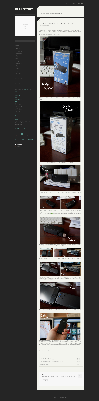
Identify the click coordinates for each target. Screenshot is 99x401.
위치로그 (78, 3)
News (18, 48)
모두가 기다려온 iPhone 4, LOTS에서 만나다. (47, 359)
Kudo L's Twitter (17, 111)
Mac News (18, 75)
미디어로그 (73, 3)
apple (20, 89)
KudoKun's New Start (18, 106)
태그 (69, 3)
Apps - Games (19, 53)
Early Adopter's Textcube (19, 104)
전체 (17, 45)
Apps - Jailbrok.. (19, 55)
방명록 (82, 3)
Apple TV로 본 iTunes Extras (44, 364)
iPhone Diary (17, 83)
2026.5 (25, 128)
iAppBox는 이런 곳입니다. (19, 122)
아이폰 (28, 89)
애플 (16, 91)
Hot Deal (18, 80)
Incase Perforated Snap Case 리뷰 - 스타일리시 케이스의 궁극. (50, 361)
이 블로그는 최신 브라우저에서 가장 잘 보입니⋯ (23, 121)
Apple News (17, 73)
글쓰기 (66, 397)
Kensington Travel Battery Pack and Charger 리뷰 (54, 13)
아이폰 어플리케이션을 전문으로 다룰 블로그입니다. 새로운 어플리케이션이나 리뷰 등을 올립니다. (59, 377)
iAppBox (44, 375)
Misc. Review (42, 25)
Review (17, 50)
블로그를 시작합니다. (18, 124)
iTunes (17, 68)
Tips (17, 56)
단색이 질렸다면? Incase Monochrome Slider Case (48, 362)
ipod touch (16, 89)
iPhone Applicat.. (18, 78)
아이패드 (31, 89)
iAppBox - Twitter (18, 108)
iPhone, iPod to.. (18, 47)
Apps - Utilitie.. (19, 51)
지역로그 (55, 397)
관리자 (63, 397)
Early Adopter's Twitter (18, 109)
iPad (16, 58)
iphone (25, 89)
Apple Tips (17, 77)
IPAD (22, 89)
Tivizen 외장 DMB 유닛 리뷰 (44, 358)
